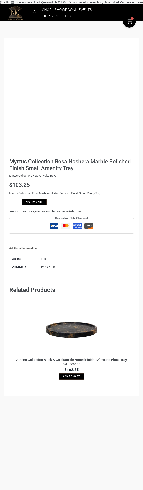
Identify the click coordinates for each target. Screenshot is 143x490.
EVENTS (85, 9)
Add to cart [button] (71, 376)
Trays (53, 175)
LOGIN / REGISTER (56, 16)
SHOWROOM (65, 9)
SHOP (47, 9)
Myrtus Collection (20, 175)
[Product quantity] (14, 202)
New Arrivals (40, 175)
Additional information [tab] (23, 248)
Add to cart (34, 202)
